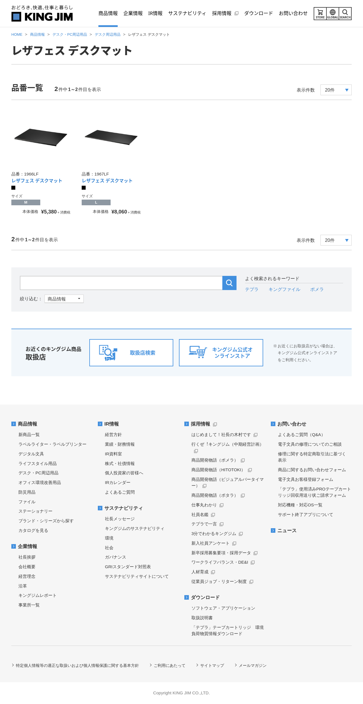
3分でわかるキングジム (213, 533)
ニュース (287, 530)
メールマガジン (253, 665)
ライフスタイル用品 (37, 463)
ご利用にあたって (169, 665)
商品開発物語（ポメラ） (214, 460)
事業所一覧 (29, 604)
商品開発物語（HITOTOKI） (218, 469)
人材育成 (199, 571)
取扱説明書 (202, 617)
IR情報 (111, 424)
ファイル (26, 501)
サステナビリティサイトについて (137, 576)
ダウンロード (205, 597)
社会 (109, 547)
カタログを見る (33, 530)
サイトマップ (212, 665)
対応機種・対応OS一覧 (300, 504)
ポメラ (317, 289)
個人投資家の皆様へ (124, 472)
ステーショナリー (35, 511)
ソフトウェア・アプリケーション (223, 608)
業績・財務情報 (120, 444)
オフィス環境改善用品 (39, 482)
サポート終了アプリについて (305, 514)
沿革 (22, 586)
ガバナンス (115, 557)
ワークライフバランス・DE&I (219, 562)
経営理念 (26, 576)
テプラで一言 (204, 523)
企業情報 (27, 546)
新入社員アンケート (210, 543)
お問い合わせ (291, 424)
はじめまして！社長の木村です (221, 434)
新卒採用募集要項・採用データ (221, 552)
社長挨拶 (26, 557)
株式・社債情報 (120, 463)
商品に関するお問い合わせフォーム (312, 469)
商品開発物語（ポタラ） (214, 495)
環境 (109, 538)
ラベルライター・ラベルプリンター (52, 444)
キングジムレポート (37, 595)
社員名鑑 (199, 514)
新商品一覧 (29, 434)
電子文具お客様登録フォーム (305, 479)
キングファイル (284, 289)
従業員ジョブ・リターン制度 (219, 581)
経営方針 (113, 434)
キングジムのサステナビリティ (134, 528)
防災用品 (26, 492)
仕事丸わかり (204, 504)
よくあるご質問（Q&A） (301, 434)
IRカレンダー (117, 482)
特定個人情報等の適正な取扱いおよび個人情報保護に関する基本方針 (77, 665)
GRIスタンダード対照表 (128, 566)
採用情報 (200, 424)
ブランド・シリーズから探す (46, 520)
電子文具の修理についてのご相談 (310, 444)
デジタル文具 (31, 453)
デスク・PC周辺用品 (38, 472)
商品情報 (27, 424)
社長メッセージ (120, 518)
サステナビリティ (123, 508)
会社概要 (26, 566)
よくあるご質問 (120, 492)
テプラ (252, 289)
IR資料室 (113, 453)
